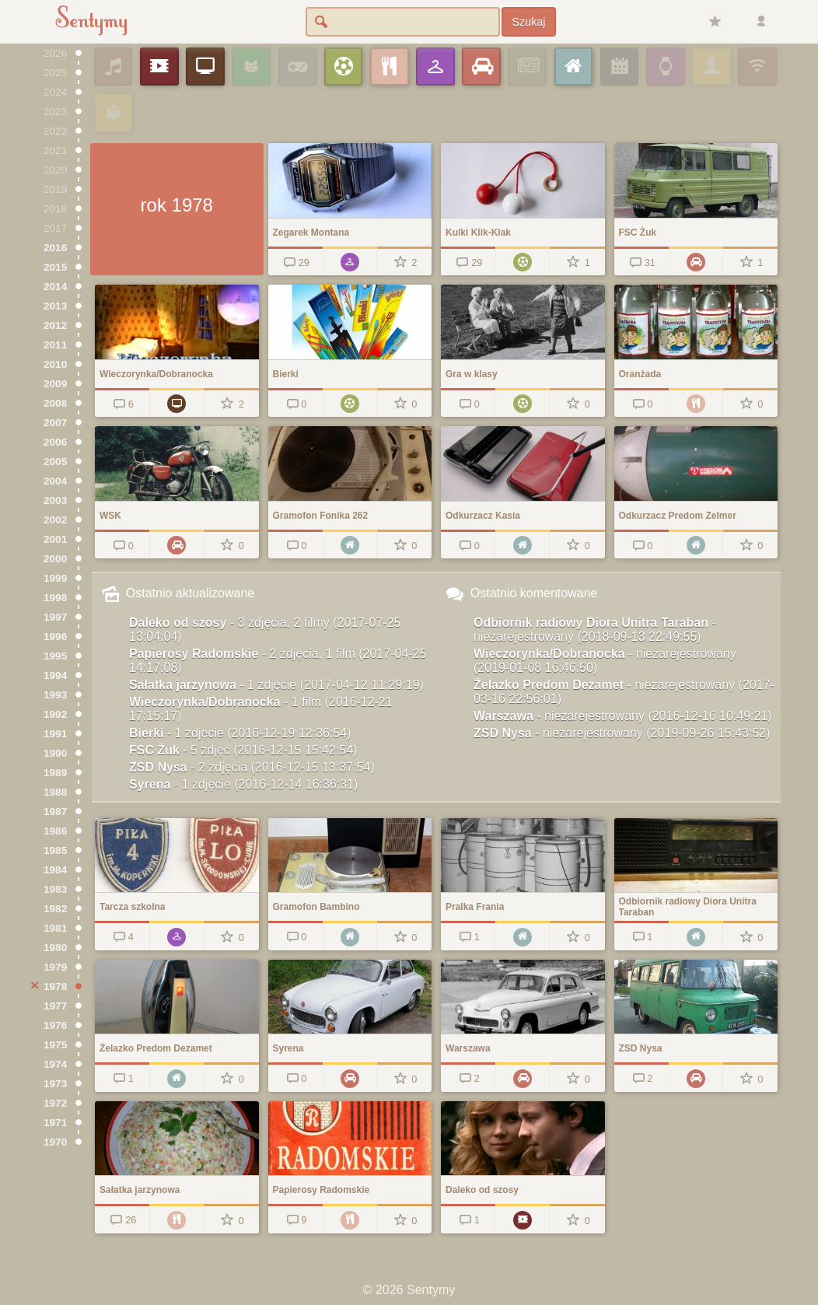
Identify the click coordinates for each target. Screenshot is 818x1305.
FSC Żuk (243, 750)
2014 (55, 286)
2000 (55, 559)
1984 (55, 870)
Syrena (243, 784)
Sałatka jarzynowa (276, 684)
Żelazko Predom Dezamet (624, 691)
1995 (55, 656)
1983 (55, 889)
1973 (55, 1084)
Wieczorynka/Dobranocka (261, 708)
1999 (55, 578)
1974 (55, 1064)
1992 (55, 714)
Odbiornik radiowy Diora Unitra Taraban (595, 629)
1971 (55, 1122)
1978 (55, 986)
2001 (55, 539)
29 (295, 262)
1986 (55, 831)
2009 (55, 384)
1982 (55, 909)
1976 (55, 1025)
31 (641, 262)
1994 (55, 675)
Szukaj (528, 22)
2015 (55, 267)
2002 (55, 520)
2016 (55, 248)
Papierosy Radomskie (277, 660)
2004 (55, 481)
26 (122, 1219)
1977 (55, 1006)
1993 (55, 695)
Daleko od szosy (264, 629)
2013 (55, 306)
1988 (55, 792)
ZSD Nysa (252, 767)
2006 (55, 442)
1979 (55, 967)
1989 (55, 772)
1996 (55, 636)
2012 (55, 325)
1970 (55, 1142)
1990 (55, 753)
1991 (55, 734)
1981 (55, 928)
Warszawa (623, 715)
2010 (55, 364)
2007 (55, 423)
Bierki (240, 733)
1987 (55, 811)
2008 (55, 403)
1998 (55, 598)
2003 (55, 500)
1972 (55, 1103)
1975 (55, 1045)
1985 (55, 850)
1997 (55, 617)
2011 (55, 345)
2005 (55, 461)
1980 (55, 947)
